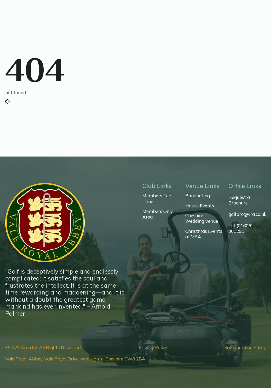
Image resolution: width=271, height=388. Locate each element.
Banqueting (197, 195)
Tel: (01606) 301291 (240, 228)
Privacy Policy (153, 347)
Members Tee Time (156, 198)
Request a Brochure (239, 200)
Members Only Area (157, 214)
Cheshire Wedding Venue (201, 218)
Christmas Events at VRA (203, 233)
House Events (199, 205)
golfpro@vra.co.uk (247, 214)
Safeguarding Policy (245, 347)
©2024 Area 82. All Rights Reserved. (43, 347)
